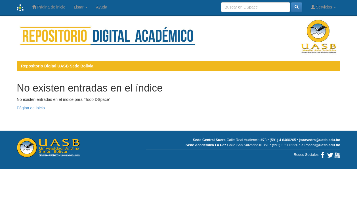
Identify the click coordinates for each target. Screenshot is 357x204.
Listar (80, 7)
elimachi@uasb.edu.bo (320, 145)
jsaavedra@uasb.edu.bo (319, 140)
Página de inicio (48, 7)
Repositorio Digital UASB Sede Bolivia (57, 66)
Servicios (323, 7)
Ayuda (101, 7)
